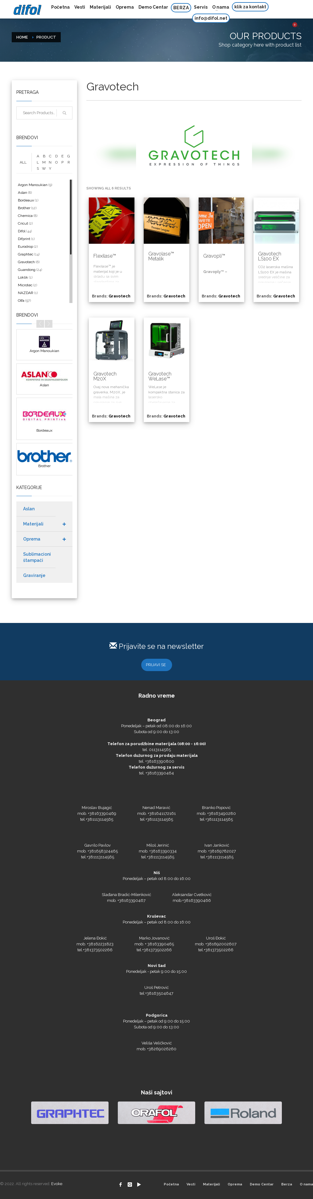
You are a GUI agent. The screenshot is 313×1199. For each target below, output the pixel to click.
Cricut (23, 223)
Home (22, 37)
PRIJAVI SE (156, 664)
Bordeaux (26, 200)
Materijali (211, 1184)
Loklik (23, 277)
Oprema (235, 1184)
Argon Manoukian (32, 185)
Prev (40, 324)
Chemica (25, 216)
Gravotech (26, 262)
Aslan (22, 192)
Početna (171, 1184)
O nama (306, 1184)
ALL (23, 162)
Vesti (191, 1184)
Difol (21, 231)
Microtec (25, 285)
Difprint (24, 239)
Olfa (21, 300)
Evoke (56, 1183)
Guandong (26, 270)
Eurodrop (25, 246)
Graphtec (25, 254)
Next (48, 324)
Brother (24, 208)
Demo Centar (262, 1184)
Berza (286, 1184)
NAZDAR (25, 293)
